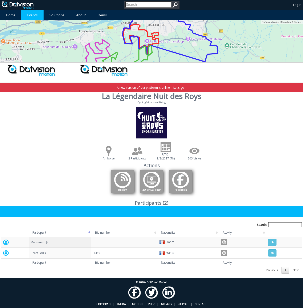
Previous (272, 270)
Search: (279, 224)
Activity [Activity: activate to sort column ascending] (227, 232)
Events (32, 15)
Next (296, 270)
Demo (102, 15)
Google (297, 22)
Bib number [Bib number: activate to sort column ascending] (103, 232)
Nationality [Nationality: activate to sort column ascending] (168, 232)
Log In (297, 5)
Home (10, 15)
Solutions (56, 15)
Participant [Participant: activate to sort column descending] (39, 232)
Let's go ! (179, 88)
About (81, 15)
